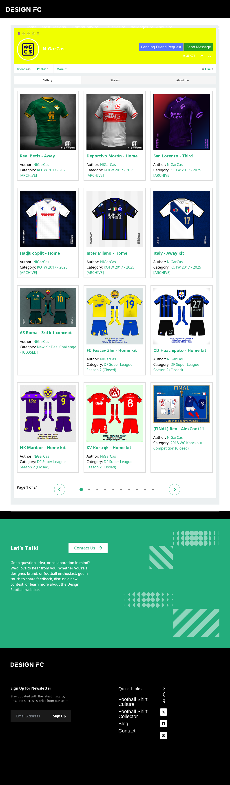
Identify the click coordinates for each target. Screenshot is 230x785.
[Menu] (221, 27)
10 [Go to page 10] (155, 489)
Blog (123, 723)
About (161, 26)
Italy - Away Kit (168, 253)
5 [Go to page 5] (114, 489)
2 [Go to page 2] (90, 489)
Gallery (47, 80)
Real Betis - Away (37, 156)
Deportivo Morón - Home (112, 156)
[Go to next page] (177, 489)
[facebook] (163, 723)
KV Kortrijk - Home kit (108, 447)
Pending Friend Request (161, 46)
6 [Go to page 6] (122, 489)
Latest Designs (53, 26)
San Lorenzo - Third (173, 156)
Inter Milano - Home (106, 253)
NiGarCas (41, 164)
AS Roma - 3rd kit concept (46, 332)
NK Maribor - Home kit (43, 447)
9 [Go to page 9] (147, 489)
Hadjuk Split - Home (40, 253)
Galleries (112, 26)
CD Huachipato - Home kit (179, 350)
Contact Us (88, 548)
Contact (126, 730)
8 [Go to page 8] (138, 489)
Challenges (138, 26)
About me (182, 80)
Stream (115, 80)
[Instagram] (163, 735)
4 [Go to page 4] (106, 489)
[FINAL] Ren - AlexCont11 (178, 428)
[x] (163, 712)
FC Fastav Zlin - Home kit (111, 350)
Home (30, 26)
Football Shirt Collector (133, 714)
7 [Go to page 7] (130, 489)
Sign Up (58, 716)
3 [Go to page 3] (98, 489)
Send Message (199, 46)
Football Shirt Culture (133, 702)
